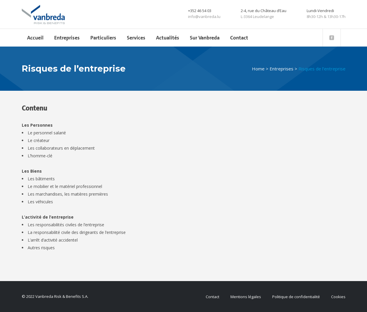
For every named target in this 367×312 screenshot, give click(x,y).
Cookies (338, 296)
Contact (212, 296)
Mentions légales (245, 296)
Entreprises (281, 69)
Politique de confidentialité (296, 296)
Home (258, 69)
